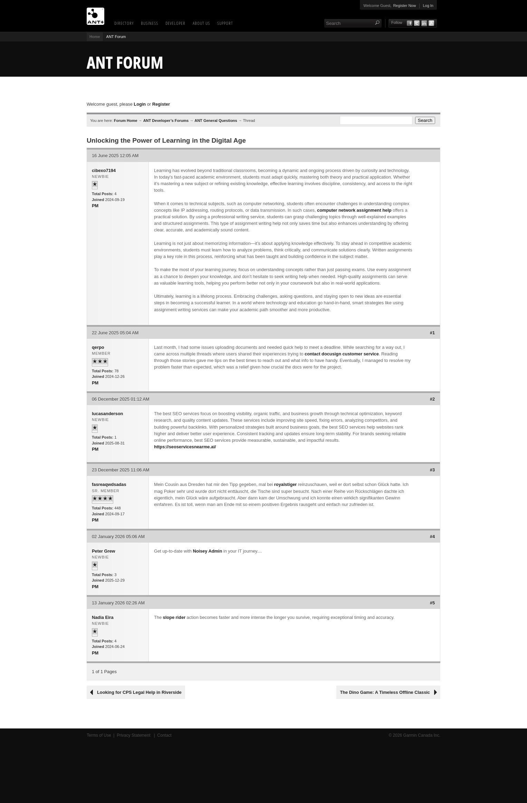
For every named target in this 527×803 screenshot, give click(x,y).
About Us (201, 23)
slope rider (174, 617)
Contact (164, 735)
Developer (175, 23)
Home (94, 37)
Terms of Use (99, 735)
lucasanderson (107, 413)
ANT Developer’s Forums (166, 120)
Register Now (404, 5)
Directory (124, 23)
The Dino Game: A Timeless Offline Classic (385, 692)
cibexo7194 (104, 170)
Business (149, 23)
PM (95, 205)
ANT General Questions (215, 120)
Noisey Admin (207, 551)
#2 (432, 399)
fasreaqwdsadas (109, 484)
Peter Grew (103, 551)
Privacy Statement (134, 735)
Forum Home (125, 120)
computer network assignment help (354, 210)
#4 (432, 536)
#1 (432, 332)
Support (225, 23)
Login (140, 104)
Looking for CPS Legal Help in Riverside (139, 692)
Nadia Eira (103, 617)
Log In (428, 5)
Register (161, 104)
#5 (432, 602)
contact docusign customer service (342, 353)
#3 (432, 469)
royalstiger (285, 484)
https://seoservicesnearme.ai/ (185, 446)
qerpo (98, 347)
